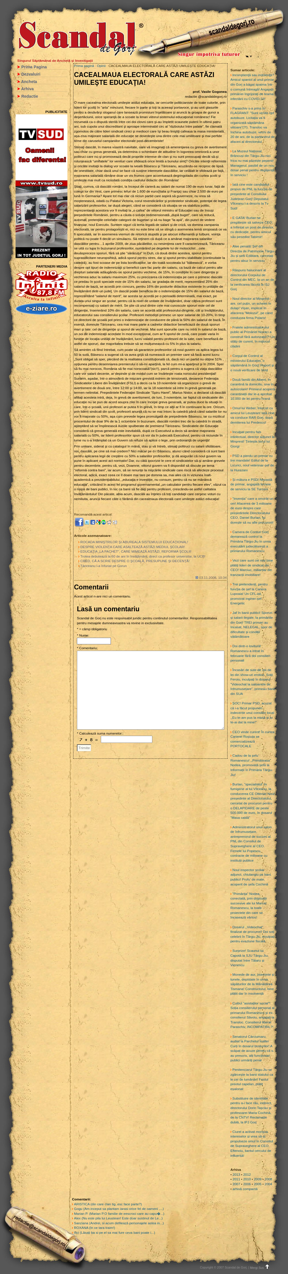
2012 (247, 1175)
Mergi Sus (260, 1267)
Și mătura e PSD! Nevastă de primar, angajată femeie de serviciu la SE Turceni (251, 484)
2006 (247, 1184)
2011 (236, 1179)
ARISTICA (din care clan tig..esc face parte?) (108, 1204)
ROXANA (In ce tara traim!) (94, 1228)
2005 (258, 1184)
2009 (258, 1179)
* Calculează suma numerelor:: (100, 733)
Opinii (101, 66)
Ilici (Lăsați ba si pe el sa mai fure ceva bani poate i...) (114, 1233)
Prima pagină (84, 66)
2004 (268, 1184)
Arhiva (27, 89)
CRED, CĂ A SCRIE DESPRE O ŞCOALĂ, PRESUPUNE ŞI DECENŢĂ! (135, 561)
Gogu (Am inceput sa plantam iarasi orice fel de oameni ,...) (119, 1209)
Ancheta (29, 81)
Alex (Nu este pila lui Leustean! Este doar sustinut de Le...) (118, 1218)
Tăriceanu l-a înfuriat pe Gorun (103, 566)
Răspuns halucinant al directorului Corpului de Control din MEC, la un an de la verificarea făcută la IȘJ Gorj (252, 279)
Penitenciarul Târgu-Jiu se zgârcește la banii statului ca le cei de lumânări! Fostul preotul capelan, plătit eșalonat (251, 1079)
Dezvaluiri (30, 74)
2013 (236, 1175)
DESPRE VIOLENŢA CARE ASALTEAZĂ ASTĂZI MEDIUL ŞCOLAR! (132, 547)
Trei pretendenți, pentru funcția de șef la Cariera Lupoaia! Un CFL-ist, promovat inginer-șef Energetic (249, 593)
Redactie (29, 96)
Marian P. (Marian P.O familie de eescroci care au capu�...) (119, 1214)
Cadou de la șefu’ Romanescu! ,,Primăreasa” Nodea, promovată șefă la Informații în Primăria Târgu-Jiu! (251, 765)
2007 (236, 1184)
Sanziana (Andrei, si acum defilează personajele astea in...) (119, 1223)
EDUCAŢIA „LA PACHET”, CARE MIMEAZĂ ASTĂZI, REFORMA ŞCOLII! (136, 551)
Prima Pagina (34, 67)
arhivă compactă (244, 1189)
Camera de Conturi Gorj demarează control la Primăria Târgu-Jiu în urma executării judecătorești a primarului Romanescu (250, 541)
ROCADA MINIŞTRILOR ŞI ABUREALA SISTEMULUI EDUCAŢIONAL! (134, 542)
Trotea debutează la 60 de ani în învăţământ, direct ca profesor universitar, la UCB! (142, 556)
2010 (247, 1179)
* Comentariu (87, 648)
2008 (268, 1179)
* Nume (82, 635)
